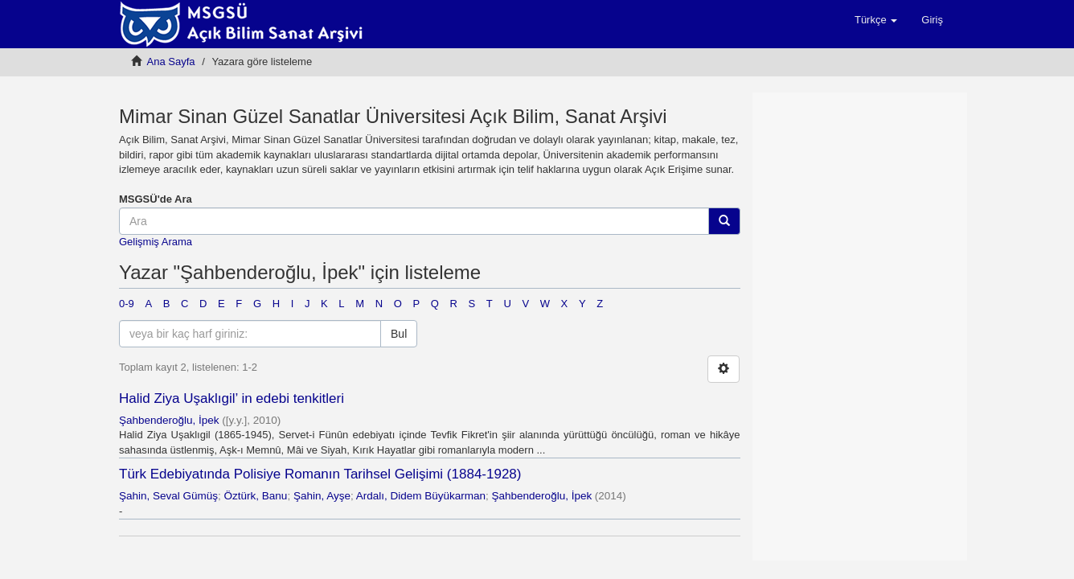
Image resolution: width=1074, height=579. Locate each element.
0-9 (126, 304)
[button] (875, 20)
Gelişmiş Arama (155, 242)
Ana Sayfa (171, 61)
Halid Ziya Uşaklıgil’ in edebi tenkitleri (231, 398)
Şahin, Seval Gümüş (168, 496)
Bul (399, 333)
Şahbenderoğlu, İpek (169, 420)
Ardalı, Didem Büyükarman (421, 496)
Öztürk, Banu (256, 496)
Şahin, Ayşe (321, 496)
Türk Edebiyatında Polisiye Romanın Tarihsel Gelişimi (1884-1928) (320, 474)
